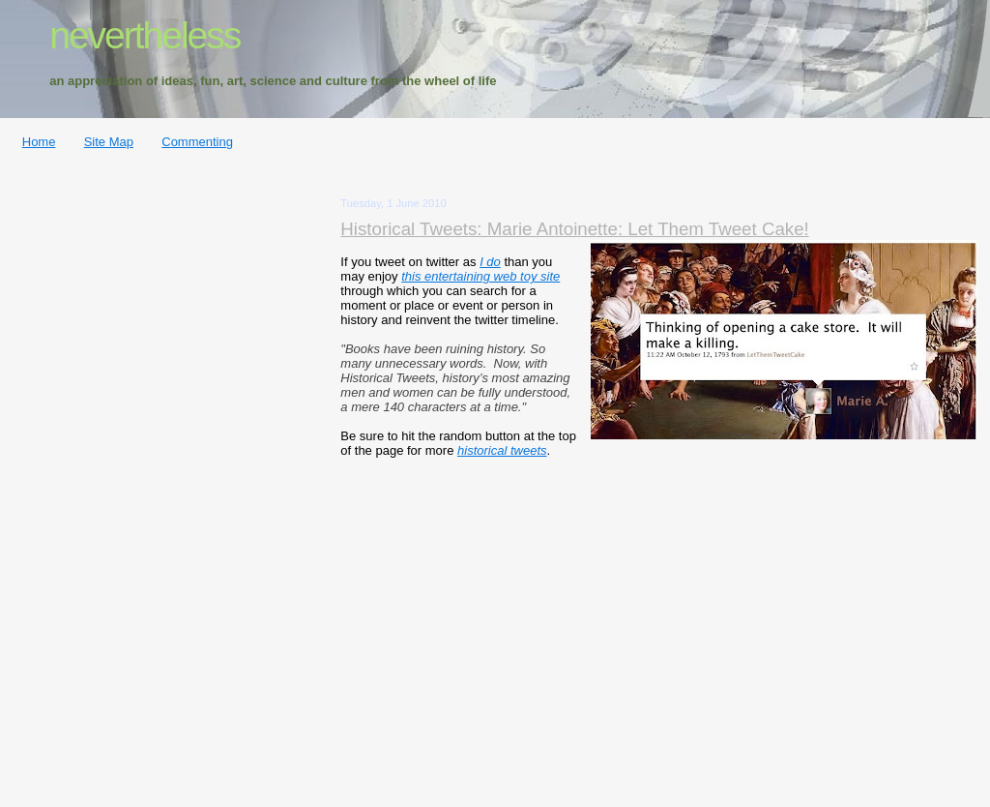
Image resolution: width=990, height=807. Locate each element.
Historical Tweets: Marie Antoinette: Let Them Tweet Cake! (574, 229)
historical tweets (501, 450)
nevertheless (144, 35)
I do (490, 261)
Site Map (108, 141)
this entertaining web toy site (480, 276)
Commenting (197, 141)
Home (39, 141)
